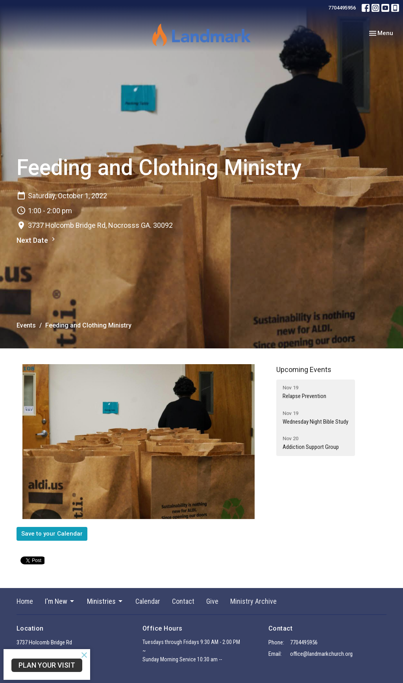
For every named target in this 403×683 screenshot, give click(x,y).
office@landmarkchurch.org (321, 653)
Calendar (147, 601)
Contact (183, 601)
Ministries (105, 601)
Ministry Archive (253, 601)
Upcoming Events (303, 369)
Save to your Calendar (52, 533)
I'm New (60, 601)
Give (212, 601)
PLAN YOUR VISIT (46, 665)
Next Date (37, 239)
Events (26, 325)
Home (25, 601)
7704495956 (342, 8)
